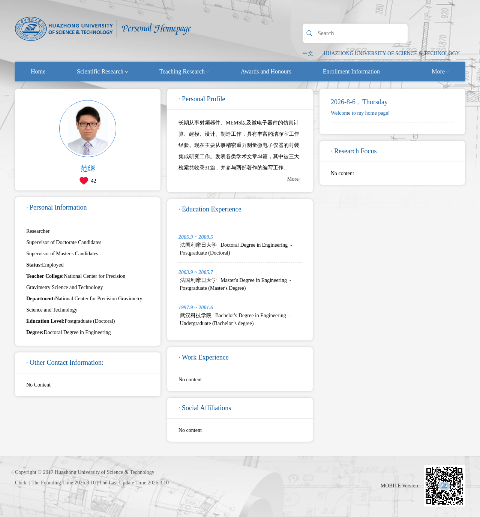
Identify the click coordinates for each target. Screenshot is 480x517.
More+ (294, 179)
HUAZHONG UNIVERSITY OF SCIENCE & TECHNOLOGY (392, 53)
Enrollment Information (351, 71)
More (440, 71)
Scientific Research (102, 71)
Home (38, 71)
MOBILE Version (399, 486)
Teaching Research (184, 71)
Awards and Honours (266, 71)
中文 (308, 53)
